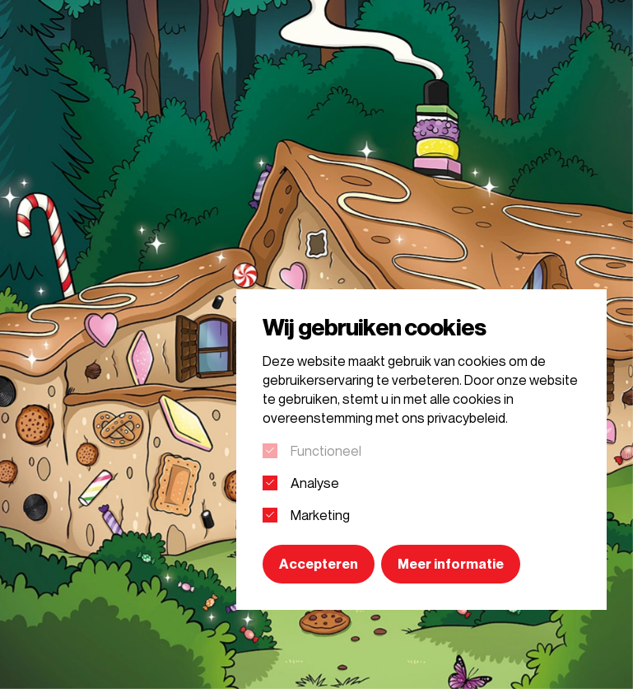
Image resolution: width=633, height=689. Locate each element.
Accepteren (318, 563)
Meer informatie (451, 563)
